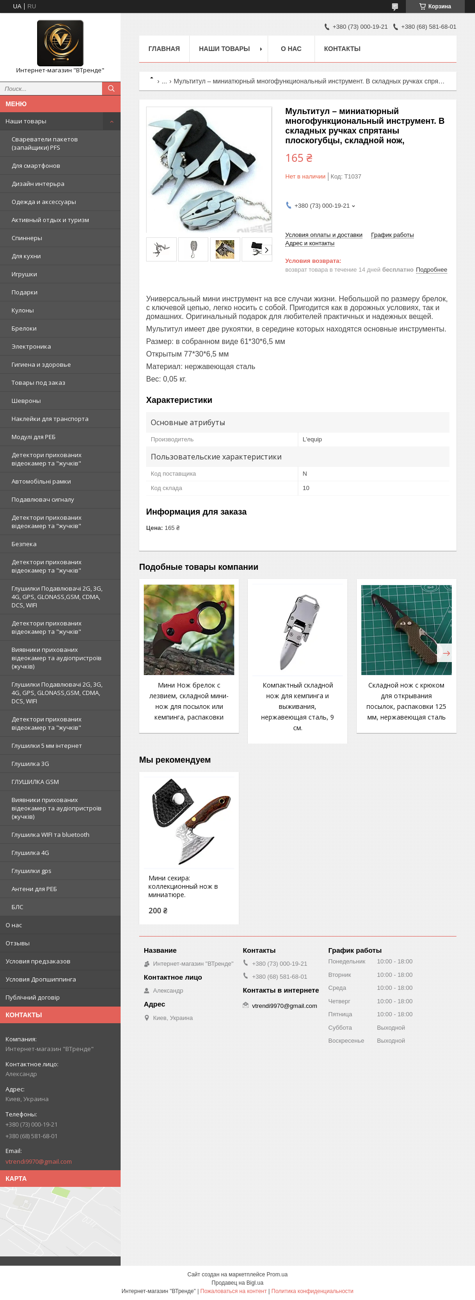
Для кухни (26, 256)
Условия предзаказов (38, 961)
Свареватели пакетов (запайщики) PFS (45, 143)
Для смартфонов (36, 165)
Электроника (31, 346)
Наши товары (26, 121)
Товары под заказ (38, 382)
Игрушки (24, 274)
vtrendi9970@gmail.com (39, 1161)
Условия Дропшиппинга (41, 979)
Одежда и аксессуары (44, 202)
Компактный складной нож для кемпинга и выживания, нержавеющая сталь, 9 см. (297, 706)
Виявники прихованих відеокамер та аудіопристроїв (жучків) (57, 657)
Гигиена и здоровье (41, 364)
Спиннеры (27, 238)
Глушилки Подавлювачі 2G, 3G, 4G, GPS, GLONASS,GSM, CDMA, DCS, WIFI (57, 596)
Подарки (25, 292)
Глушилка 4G (30, 852)
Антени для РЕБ (34, 889)
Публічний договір (33, 997)
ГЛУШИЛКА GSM (35, 781)
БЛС (17, 907)
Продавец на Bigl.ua (237, 1283)
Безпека (24, 544)
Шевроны (26, 400)
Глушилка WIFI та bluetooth (51, 834)
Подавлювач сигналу (43, 499)
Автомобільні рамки (41, 481)
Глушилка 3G (30, 763)
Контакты (342, 48)
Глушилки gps (31, 871)
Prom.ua (277, 1274)
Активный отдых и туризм (50, 220)
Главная (164, 48)
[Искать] (111, 89)
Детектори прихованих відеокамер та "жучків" (47, 459)
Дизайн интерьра (38, 183)
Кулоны (23, 310)
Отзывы (18, 943)
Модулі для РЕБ (34, 437)
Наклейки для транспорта (50, 418)
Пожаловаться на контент (233, 1291)
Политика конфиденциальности (312, 1291)
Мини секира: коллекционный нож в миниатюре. (183, 886)
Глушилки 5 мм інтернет (47, 745)
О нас (14, 925)
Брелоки (24, 328)
